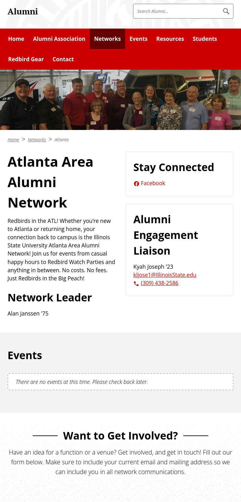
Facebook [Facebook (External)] (153, 183)
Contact (63, 59)
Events (139, 38)
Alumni (23, 11)
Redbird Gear (26, 59)
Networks (107, 38)
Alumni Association (59, 38)
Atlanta (62, 140)
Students (205, 38)
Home (16, 38)
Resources (170, 38)
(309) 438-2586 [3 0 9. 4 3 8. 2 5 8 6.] (160, 283)
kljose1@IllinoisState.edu (164, 274)
